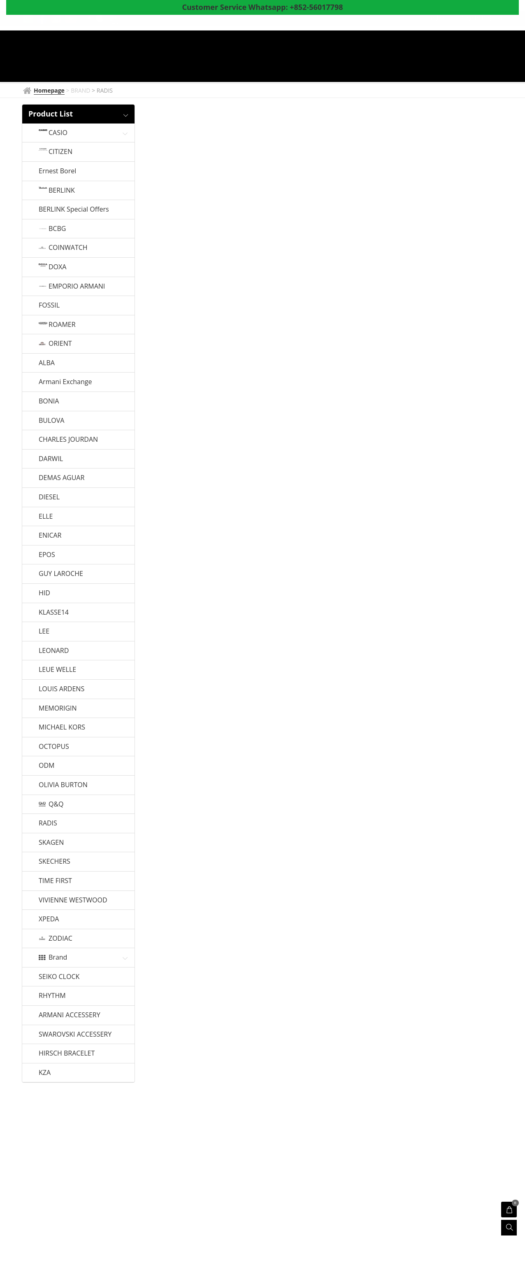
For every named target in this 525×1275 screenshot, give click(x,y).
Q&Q (56, 804)
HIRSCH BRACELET (67, 1053)
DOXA (57, 267)
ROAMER (62, 325)
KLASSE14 (54, 612)
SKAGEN (51, 842)
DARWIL (51, 459)
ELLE (46, 516)
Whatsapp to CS (173, 70)
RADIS (48, 823)
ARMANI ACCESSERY (69, 1015)
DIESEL (49, 497)
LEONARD (54, 651)
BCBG (57, 229)
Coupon (375, 57)
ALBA (47, 363)
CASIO (58, 133)
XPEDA (49, 919)
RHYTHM (52, 996)
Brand (58, 957)
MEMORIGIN (58, 708)
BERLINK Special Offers (74, 209)
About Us (416, 57)
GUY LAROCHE (61, 574)
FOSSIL (49, 305)
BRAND (207, 57)
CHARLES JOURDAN (68, 439)
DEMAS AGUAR (61, 478)
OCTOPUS (54, 747)
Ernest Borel (57, 171)
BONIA (49, 401)
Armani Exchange (65, 382)
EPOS (47, 555)
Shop (342, 57)
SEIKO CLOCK (59, 977)
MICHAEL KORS (62, 727)
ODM (46, 765)
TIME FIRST (55, 881)
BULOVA (51, 420)
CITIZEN (60, 152)
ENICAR (50, 535)
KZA (45, 1073)
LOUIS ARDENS (61, 689)
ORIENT (60, 343)
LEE (44, 631)
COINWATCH (68, 248)
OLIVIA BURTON (63, 785)
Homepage (166, 57)
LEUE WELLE (57, 670)
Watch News (251, 57)
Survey (454, 57)
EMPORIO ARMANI (77, 286)
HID (44, 593)
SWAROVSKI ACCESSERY (75, 1034)
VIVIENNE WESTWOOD (73, 900)
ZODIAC (60, 938)
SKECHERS (54, 861)
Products (302, 57)
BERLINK (62, 190)
